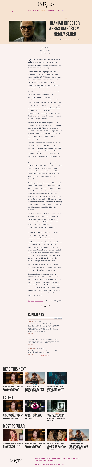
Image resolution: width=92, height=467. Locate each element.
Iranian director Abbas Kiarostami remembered (64, 28)
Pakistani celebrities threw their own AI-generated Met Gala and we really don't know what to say (56, 446)
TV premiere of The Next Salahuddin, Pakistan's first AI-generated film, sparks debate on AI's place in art (35, 389)
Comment (51, 10)
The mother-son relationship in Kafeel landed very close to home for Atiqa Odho (13, 445)
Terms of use (39, 460)
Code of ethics (76, 458)
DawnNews (52, 464)
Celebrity (36, 10)
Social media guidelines (66, 458)
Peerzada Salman (45, 48)
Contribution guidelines (48, 460)
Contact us (37, 458)
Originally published (35, 301)
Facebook (43, 458)
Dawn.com (37, 464)
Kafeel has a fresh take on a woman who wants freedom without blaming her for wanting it (56, 389)
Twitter (48, 458)
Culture (43, 10)
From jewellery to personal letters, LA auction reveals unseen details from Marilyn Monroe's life (56, 417)
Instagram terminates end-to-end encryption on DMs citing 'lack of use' (34, 417)
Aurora (47, 464)
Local (58, 10)
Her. (63, 11)
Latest (29, 10)
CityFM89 (43, 464)
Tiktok (58, 458)
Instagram (54, 458)
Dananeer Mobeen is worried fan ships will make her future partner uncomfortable (13, 388)
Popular (60, 318)
